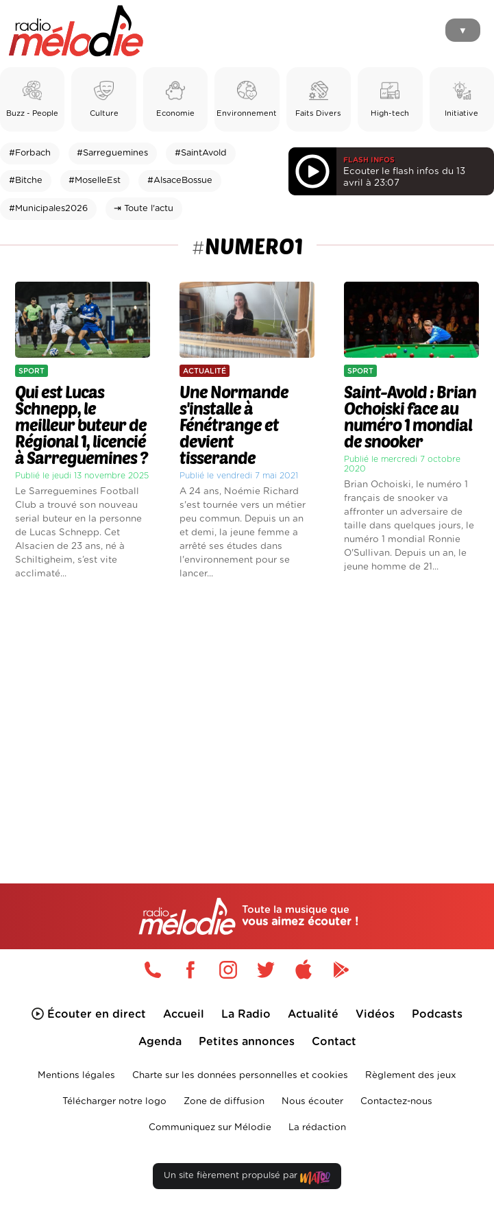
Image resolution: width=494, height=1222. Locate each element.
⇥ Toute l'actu (143, 208)
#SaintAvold (201, 153)
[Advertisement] (247, 708)
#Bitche (25, 180)
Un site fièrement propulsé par (247, 1178)
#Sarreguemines (112, 153)
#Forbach (30, 153)
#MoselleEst (95, 180)
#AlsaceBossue (179, 180)
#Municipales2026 (48, 208)
